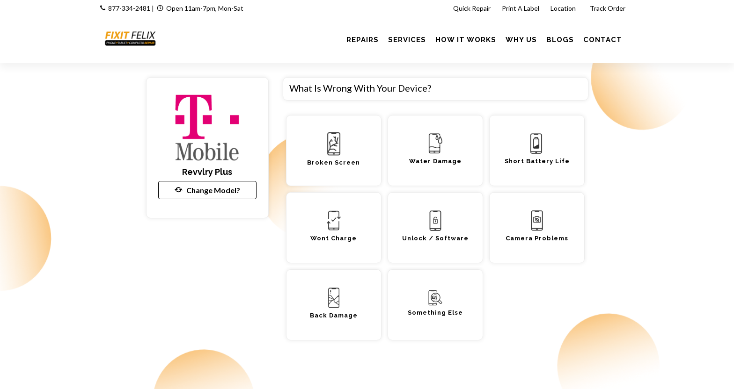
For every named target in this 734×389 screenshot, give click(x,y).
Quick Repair (472, 8)
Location (563, 8)
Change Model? (207, 189)
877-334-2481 (129, 8)
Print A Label (520, 8)
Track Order (608, 8)
